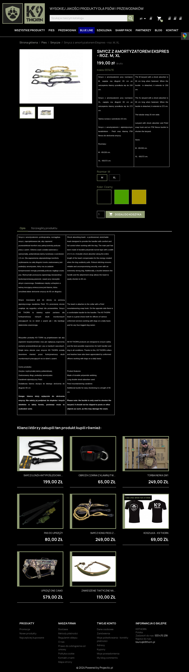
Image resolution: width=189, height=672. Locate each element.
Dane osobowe (105, 629)
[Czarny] (105, 198)
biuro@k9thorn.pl (145, 642)
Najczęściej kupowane (32, 637)
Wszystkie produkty (29, 30)
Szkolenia (104, 30)
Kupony (101, 649)
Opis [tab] (22, 228)
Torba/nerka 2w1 (157, 475)
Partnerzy (143, 30)
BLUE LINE (86, 30)
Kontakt (172, 30)
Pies (52, 30)
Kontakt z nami (66, 657)
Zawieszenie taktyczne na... (98, 590)
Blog (158, 30)
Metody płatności (68, 633)
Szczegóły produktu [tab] (44, 228)
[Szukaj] (92, 18)
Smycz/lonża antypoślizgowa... (43, 475)
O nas (61, 641)
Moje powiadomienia (108, 653)
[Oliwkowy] (122, 198)
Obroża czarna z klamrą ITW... (97, 475)
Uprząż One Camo (52, 590)
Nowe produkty (28, 633)
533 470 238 (161, 635)
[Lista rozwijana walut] (143, 19)
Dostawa (63, 629)
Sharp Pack (123, 30)
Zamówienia (103, 633)
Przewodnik (67, 30)
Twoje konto (106, 623)
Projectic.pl (106, 667)
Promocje (25, 629)
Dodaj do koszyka (125, 214)
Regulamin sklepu (67, 637)
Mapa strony (65, 661)
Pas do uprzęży (53, 533)
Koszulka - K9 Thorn (156, 533)
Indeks (100, 69)
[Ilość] (101, 214)
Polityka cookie (66, 653)
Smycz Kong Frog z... (102, 533)
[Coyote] (140, 198)
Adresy (101, 645)
